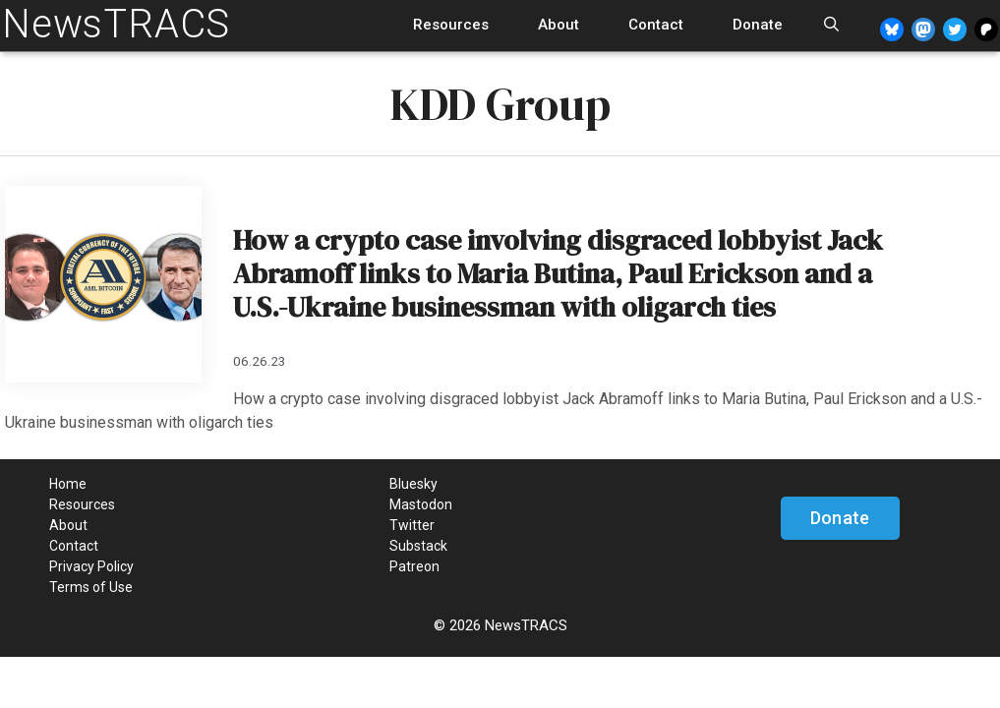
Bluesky (413, 484)
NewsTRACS (116, 24)
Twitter (412, 525)
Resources (451, 24)
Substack (418, 546)
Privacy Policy (91, 566)
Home (68, 484)
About (558, 24)
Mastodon (420, 504)
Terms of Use (91, 587)
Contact (655, 24)
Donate (758, 24)
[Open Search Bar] (831, 25)
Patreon (414, 566)
